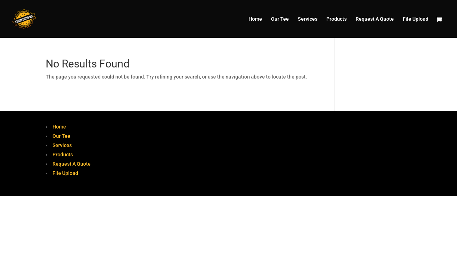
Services (307, 19)
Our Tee (280, 19)
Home (255, 19)
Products (336, 19)
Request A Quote (375, 19)
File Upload (415, 19)
